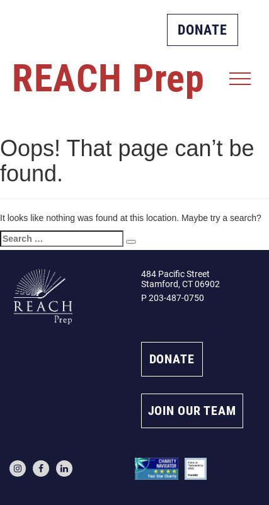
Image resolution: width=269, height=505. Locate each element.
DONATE (202, 30)
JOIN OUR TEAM (192, 410)
